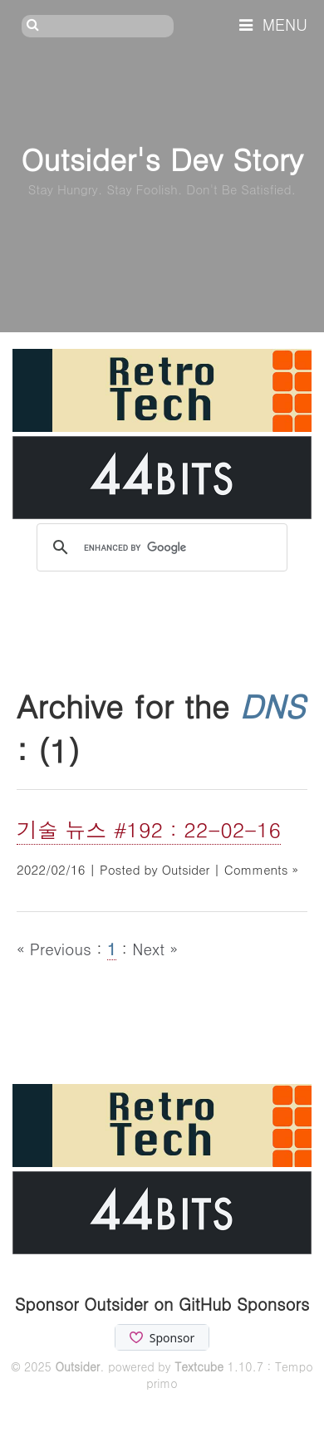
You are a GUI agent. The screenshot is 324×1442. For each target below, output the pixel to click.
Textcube (198, 1366)
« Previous (56, 948)
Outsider (77, 1366)
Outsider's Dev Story (161, 158)
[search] (159, 548)
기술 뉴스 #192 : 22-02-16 (149, 829)
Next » (155, 948)
